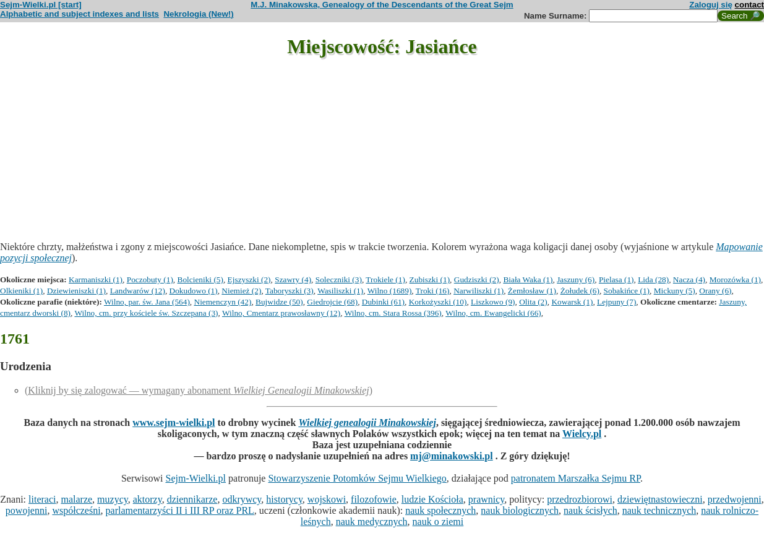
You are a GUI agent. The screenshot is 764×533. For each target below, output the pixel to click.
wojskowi (326, 499)
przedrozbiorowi (579, 499)
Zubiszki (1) (430, 279)
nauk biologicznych (520, 510)
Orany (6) (715, 290)
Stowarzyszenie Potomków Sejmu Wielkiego (357, 478)
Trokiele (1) (385, 279)
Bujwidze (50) (279, 301)
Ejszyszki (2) (249, 279)
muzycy (112, 499)
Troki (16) (433, 290)
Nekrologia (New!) (198, 14)
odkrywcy (241, 499)
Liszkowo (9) (493, 301)
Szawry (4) (293, 279)
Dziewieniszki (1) (76, 290)
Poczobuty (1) (150, 279)
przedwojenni (735, 499)
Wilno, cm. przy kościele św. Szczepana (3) (146, 313)
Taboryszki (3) (289, 290)
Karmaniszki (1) (95, 279)
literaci (42, 499)
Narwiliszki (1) (478, 290)
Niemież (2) (241, 290)
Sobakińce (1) (627, 290)
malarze (76, 499)
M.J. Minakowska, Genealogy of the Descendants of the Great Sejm (382, 4)
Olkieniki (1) (21, 290)
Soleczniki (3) (338, 279)
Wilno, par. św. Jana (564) (147, 301)
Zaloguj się (710, 4)
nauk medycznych (372, 521)
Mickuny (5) (674, 290)
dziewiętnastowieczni (660, 499)
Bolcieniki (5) (200, 279)
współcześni (76, 510)
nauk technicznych (659, 510)
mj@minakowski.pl (451, 456)
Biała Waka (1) (527, 279)
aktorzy (147, 499)
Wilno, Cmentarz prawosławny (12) (281, 313)
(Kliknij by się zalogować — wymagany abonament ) (198, 390)
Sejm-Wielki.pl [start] (41, 4)
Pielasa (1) (616, 279)
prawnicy (486, 499)
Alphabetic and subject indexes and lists (79, 14)
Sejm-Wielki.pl (195, 478)
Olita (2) (533, 301)
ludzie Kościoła (432, 499)
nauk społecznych (440, 510)
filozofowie (374, 499)
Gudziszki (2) (476, 279)
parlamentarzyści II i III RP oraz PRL (180, 510)
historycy (284, 499)
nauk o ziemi (438, 521)
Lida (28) (653, 279)
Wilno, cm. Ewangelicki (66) (493, 313)
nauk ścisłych (590, 510)
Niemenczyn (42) (223, 301)
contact (749, 4)
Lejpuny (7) (616, 301)
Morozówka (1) (735, 279)
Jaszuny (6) (575, 279)
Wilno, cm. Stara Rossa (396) (393, 313)
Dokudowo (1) (194, 290)
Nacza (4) (689, 279)
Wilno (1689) (389, 290)
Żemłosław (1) (532, 290)
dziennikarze (192, 499)
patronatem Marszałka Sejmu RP (575, 478)
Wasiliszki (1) (340, 290)
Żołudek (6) (579, 290)
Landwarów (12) (137, 290)
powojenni (27, 510)
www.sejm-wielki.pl (173, 422)
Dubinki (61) (383, 301)
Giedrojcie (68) (332, 301)
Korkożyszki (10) (438, 301)
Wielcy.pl (581, 433)
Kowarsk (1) (572, 301)
